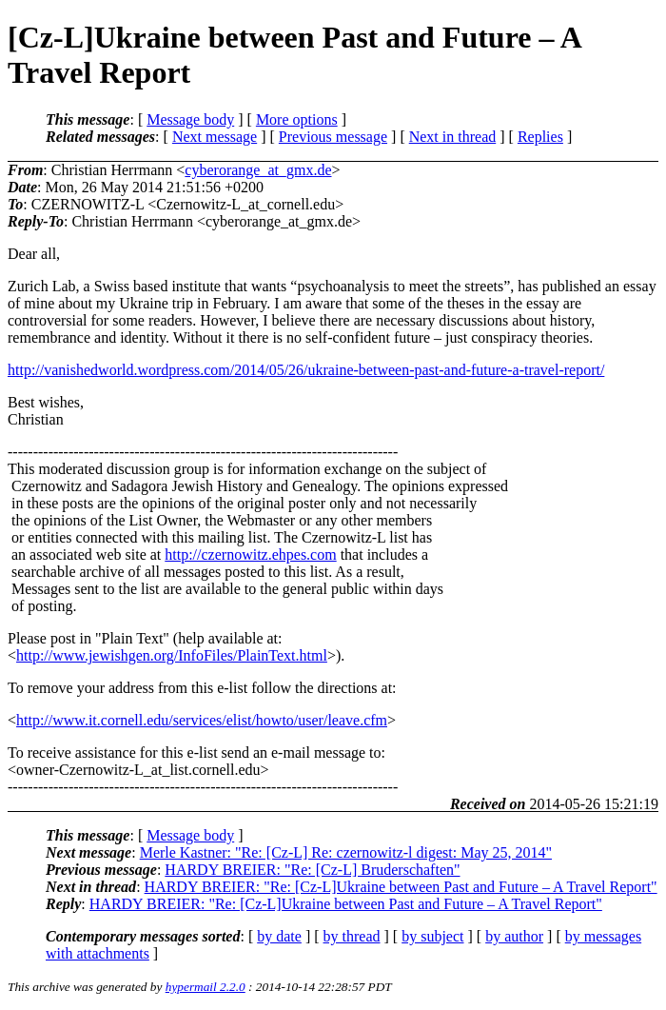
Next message (214, 137)
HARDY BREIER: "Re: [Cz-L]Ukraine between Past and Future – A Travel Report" (401, 887)
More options (297, 119)
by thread (352, 936)
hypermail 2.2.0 (205, 987)
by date (279, 936)
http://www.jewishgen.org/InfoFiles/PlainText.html (171, 655)
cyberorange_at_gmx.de (258, 170)
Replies (540, 137)
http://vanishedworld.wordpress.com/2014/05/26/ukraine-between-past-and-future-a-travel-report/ (306, 370)
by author (514, 936)
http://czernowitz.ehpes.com (250, 554)
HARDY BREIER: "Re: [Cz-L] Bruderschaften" (312, 869)
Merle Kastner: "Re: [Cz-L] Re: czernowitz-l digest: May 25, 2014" (346, 852)
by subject (432, 936)
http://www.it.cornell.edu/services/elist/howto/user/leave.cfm (201, 720)
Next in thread (453, 137)
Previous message (333, 137)
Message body (190, 119)
